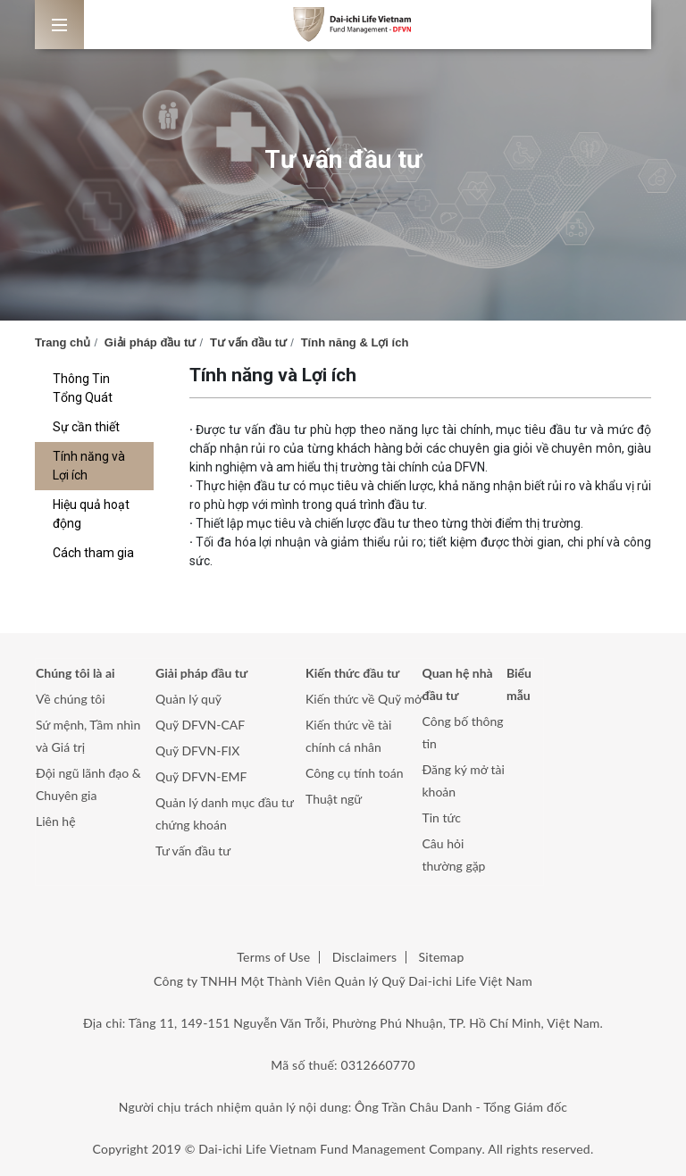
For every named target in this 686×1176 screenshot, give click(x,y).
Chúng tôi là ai (75, 672)
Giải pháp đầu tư (150, 342)
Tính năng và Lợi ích (89, 465)
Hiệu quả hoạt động (91, 513)
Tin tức (442, 817)
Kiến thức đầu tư (352, 672)
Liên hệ (56, 821)
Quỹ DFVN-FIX (197, 750)
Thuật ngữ (333, 798)
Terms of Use (273, 956)
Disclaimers (364, 956)
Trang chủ (62, 342)
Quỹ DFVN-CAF (200, 724)
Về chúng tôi (70, 698)
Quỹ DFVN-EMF (201, 776)
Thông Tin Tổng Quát (83, 388)
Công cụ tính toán (354, 772)
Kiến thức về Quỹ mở (363, 698)
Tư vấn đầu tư (248, 342)
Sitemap (441, 956)
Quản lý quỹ (188, 698)
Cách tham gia (93, 553)
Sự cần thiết (86, 427)
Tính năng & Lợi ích (355, 342)
